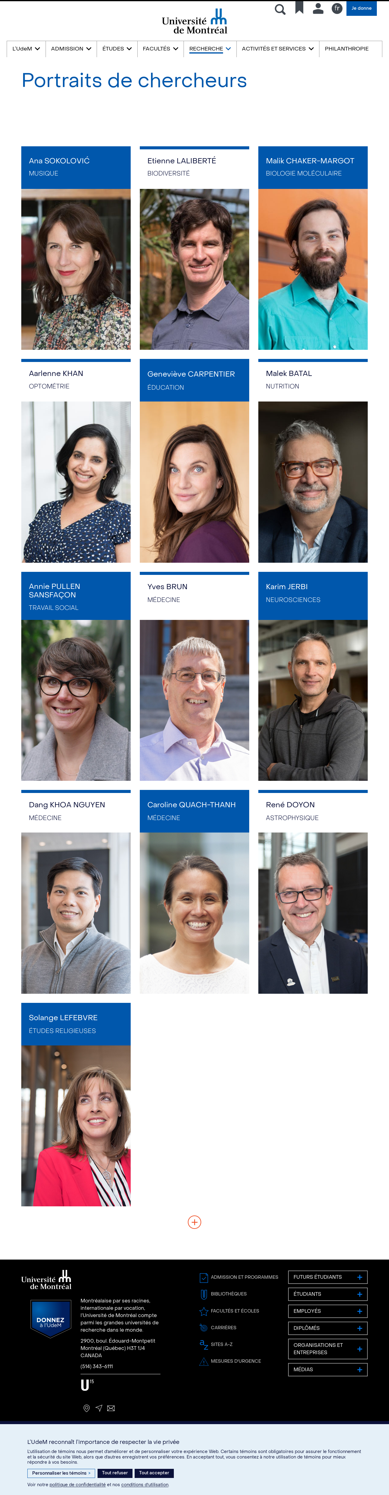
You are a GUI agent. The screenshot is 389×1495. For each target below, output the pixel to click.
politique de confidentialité (78, 1485)
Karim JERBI (287, 587)
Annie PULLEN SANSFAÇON (54, 591)
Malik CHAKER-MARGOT (310, 161)
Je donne (362, 8)
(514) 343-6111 (97, 1366)
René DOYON (290, 805)
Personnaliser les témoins (61, 1473)
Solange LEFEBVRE (63, 1018)
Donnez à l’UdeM (50, 1319)
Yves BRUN (167, 587)
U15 (87, 1385)
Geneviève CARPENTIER (191, 374)
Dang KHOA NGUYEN (67, 805)
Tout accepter (154, 1473)
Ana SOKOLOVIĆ (59, 161)
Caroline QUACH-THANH (191, 805)
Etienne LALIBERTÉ (181, 161)
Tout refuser (115, 1473)
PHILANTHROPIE (347, 48)
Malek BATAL (289, 373)
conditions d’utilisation (144, 1485)
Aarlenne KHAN (56, 373)
